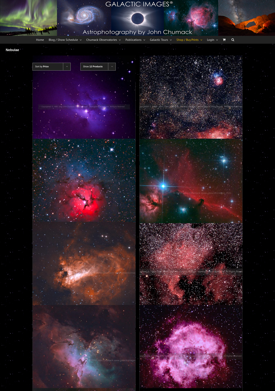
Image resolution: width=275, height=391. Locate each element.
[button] (232, 39)
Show (93, 66)
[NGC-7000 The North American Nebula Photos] (191, 272)
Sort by (42, 66)
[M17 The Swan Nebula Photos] (84, 273)
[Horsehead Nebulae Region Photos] (191, 190)
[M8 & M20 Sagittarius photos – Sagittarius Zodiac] (191, 106)
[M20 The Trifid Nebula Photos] (84, 190)
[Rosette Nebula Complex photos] (191, 356)
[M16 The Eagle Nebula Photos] (84, 356)
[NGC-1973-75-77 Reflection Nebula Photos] (84, 106)
